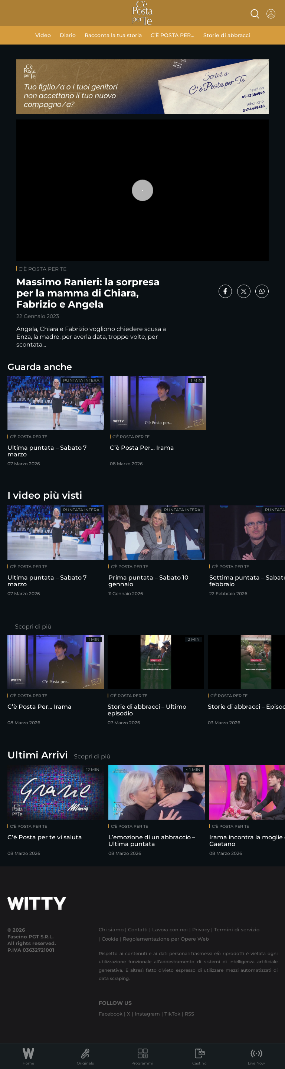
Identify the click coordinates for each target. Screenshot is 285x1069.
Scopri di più (33, 626)
